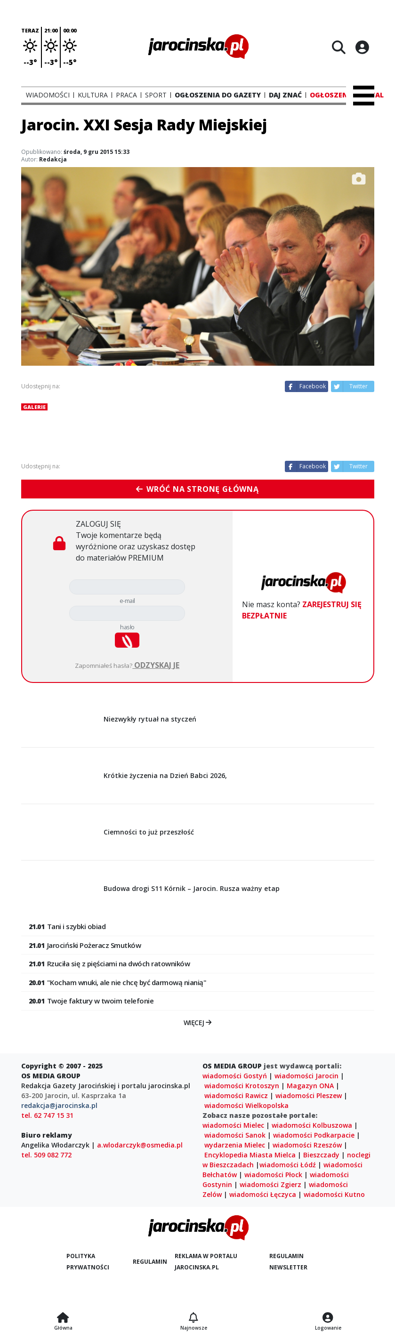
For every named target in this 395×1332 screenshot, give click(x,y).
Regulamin (150, 1262)
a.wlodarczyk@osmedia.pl (140, 1144)
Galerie (34, 406)
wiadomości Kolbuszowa (312, 1125)
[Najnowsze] (193, 1318)
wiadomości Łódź (287, 1164)
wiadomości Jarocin (306, 1075)
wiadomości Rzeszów (307, 1144)
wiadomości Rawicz (236, 1095)
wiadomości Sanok (235, 1135)
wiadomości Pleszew (308, 1095)
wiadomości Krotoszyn (241, 1085)
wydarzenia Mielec (234, 1144)
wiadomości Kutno (334, 1194)
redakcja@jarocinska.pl (59, 1105)
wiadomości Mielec (233, 1125)
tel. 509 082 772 (46, 1154)
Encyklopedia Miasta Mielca (250, 1154)
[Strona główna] (63, 1318)
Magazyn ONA (310, 1085)
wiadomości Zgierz (270, 1184)
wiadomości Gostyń (234, 1075)
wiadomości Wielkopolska (246, 1105)
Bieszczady (321, 1154)
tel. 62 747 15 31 (47, 1115)
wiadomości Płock (273, 1174)
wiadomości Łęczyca (262, 1194)
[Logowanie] (328, 1318)
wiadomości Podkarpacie (314, 1135)
